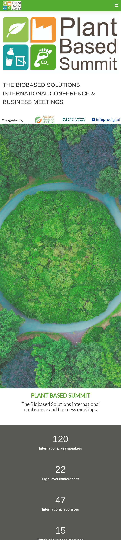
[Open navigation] (116, 5)
